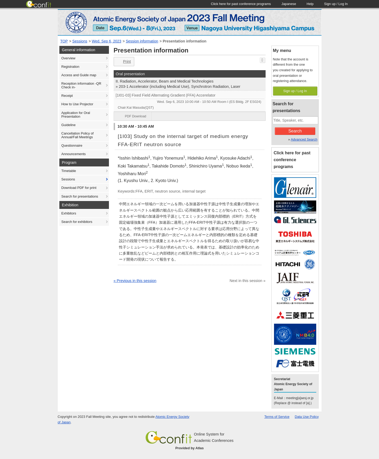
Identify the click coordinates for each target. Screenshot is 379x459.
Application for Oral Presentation (75, 114)
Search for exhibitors (76, 222)
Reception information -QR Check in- (81, 85)
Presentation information (185, 41)
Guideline (68, 125)
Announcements (73, 154)
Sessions (79, 41)
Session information (142, 41)
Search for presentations (79, 196)
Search (295, 131)
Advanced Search (304, 139)
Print (123, 61)
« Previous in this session (135, 281)
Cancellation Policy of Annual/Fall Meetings (77, 135)
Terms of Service (276, 417)
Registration (70, 67)
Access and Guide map (78, 75)
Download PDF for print (79, 188)
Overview (68, 58)
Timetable (68, 171)
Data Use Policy (307, 417)
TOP (64, 41)
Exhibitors (68, 213)
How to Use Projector (77, 104)
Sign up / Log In (295, 91)
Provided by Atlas (189, 448)
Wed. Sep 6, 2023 (106, 41)
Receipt (67, 96)
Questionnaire (72, 145)
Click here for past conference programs (292, 160)
